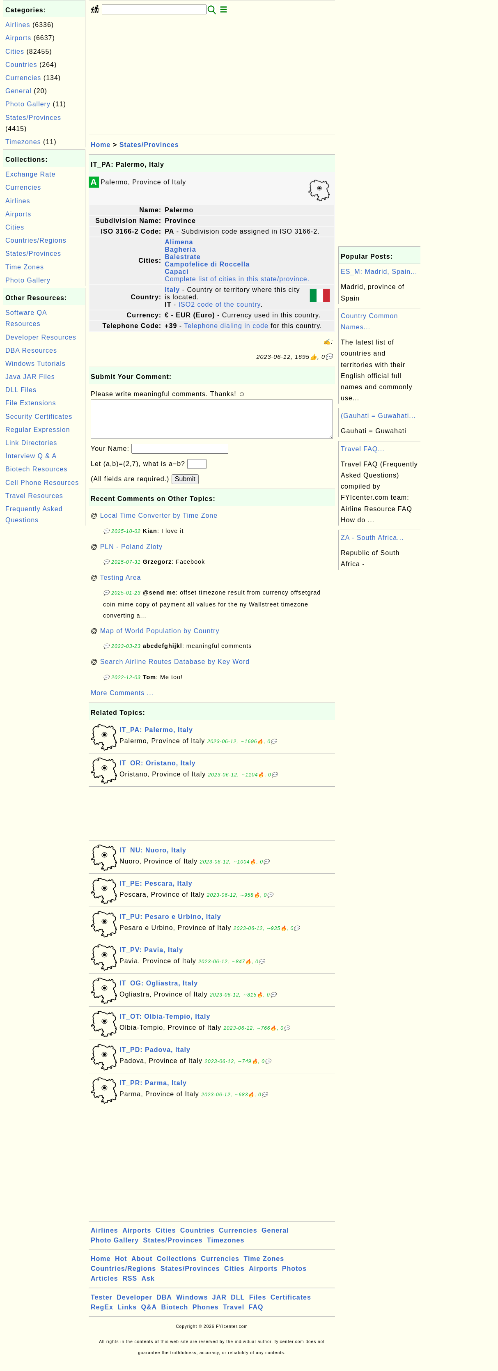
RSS (129, 1286)
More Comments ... (122, 701)
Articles (104, 1286)
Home (100, 144)
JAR (219, 1305)
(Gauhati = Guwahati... (378, 415)
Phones (206, 1315)
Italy (172, 289)
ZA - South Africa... (372, 537)
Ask (148, 1286)
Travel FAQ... (363, 449)
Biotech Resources (36, 469)
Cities (14, 51)
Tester (101, 1305)
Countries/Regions (36, 240)
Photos (294, 1276)
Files (257, 1305)
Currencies (23, 77)
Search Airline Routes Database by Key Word (175, 669)
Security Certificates (38, 416)
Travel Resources (34, 495)
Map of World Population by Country (160, 639)
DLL (238, 1305)
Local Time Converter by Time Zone (159, 523)
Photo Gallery (27, 104)
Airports (18, 37)
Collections (177, 1266)
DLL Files (21, 389)
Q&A (149, 1315)
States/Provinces (33, 117)
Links (127, 1315)
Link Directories (31, 442)
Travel (233, 1315)
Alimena (179, 242)
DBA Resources (31, 350)
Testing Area (120, 585)
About (141, 1266)
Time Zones (24, 267)
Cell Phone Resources (42, 482)
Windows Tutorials (35, 363)
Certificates (291, 1305)
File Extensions (30, 403)
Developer (134, 1305)
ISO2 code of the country (220, 304)
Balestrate (182, 256)
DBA (164, 1305)
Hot (121, 1266)
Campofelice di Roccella (207, 264)
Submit (185, 487)
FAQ (256, 1315)
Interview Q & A (31, 455)
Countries (21, 64)
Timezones (23, 141)
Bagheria (180, 249)
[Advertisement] (44, 651)
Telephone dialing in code (226, 325)
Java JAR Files (30, 376)
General (18, 90)
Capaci (176, 271)
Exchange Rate (30, 174)
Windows (192, 1305)
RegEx (102, 1315)
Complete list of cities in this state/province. (237, 279)
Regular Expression (37, 429)
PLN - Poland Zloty (131, 554)
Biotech (174, 1315)
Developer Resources (40, 337)
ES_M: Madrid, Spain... (379, 271)
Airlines (17, 24)
